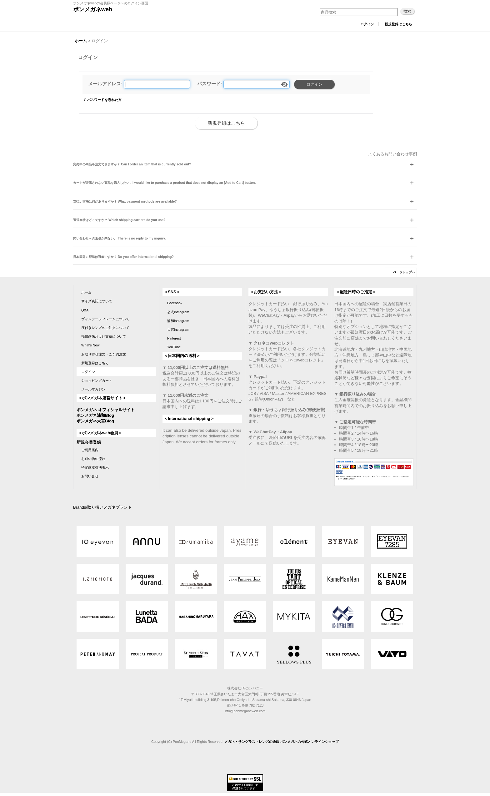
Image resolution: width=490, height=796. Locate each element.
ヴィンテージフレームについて (105, 319)
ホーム (86, 292)
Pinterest (174, 338)
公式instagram (178, 312)
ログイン (367, 24)
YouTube (174, 347)
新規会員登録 (89, 442)
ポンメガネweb (92, 9)
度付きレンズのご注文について (105, 328)
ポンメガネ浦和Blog (95, 415)
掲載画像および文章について (103, 336)
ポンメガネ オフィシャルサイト (106, 409)
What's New (90, 345)
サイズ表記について (96, 301)
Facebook (174, 303)
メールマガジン (93, 389)
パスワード (209, 83)
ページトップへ (404, 272)
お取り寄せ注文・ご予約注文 (103, 354)
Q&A (84, 310)
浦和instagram (178, 321)
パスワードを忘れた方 (104, 100)
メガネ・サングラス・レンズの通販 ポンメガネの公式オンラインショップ (281, 741)
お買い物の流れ (93, 459)
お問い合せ (89, 476)
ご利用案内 (89, 450)
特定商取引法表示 (95, 467)
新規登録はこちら (398, 24)
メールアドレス (104, 83)
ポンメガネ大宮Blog (95, 421)
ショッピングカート (96, 380)
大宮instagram (178, 329)
